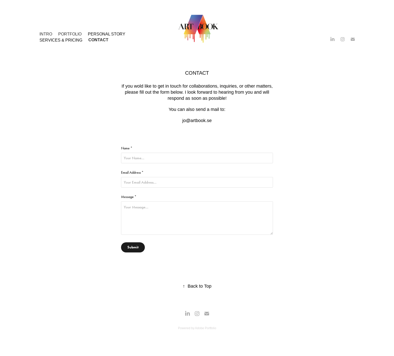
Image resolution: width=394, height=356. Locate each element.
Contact (98, 39)
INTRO (46, 34)
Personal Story (106, 34)
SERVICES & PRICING (61, 40)
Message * (128, 197)
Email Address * (132, 172)
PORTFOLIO (70, 34)
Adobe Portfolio (205, 328)
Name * (126, 148)
